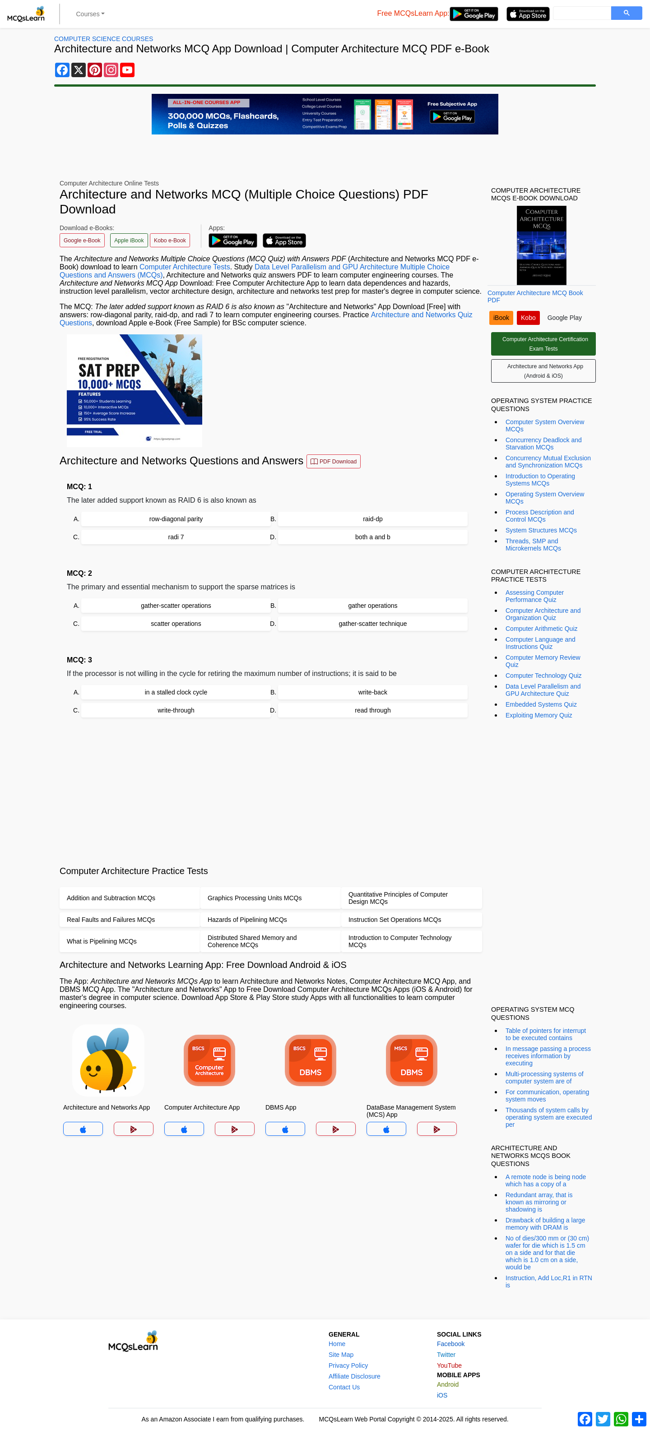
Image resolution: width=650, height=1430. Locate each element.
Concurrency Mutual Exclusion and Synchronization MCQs (548, 461)
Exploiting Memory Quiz (539, 715)
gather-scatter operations (176, 605)
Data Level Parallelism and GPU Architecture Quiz (543, 690)
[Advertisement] (271, 791)
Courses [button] (88, 14)
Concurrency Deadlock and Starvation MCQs (544, 443)
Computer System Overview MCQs (545, 425)
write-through (176, 710)
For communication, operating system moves (547, 1095)
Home (337, 1343)
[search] (581, 13)
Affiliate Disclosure (355, 1376)
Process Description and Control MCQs (540, 516)
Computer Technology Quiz (544, 675)
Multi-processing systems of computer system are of (545, 1077)
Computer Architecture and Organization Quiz (543, 614)
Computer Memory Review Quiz (543, 661)
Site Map (341, 1354)
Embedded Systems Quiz (541, 704)
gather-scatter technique (373, 623)
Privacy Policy (348, 1365)
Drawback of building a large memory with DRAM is (545, 1224)
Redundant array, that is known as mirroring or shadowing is (539, 1202)
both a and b (372, 537)
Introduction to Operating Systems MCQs (540, 479)
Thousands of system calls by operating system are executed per (549, 1117)
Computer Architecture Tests (184, 267)
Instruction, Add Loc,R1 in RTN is (549, 1281)
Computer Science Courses (103, 38)
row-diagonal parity (176, 519)
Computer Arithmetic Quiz (542, 628)
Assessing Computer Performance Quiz (535, 596)
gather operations (373, 605)
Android (448, 1384)
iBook (501, 317)
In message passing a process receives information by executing (548, 1056)
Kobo (528, 317)
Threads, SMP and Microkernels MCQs (533, 544)
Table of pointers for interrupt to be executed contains (546, 1034)
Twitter (446, 1354)
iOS (442, 1395)
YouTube (449, 1365)
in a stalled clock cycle (176, 692)
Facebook (450, 1343)
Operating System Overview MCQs (545, 498)
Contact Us (344, 1387)
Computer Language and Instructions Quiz (541, 643)
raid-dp (373, 519)
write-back (372, 692)
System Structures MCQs (541, 530)
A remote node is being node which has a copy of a (546, 1180)
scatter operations (176, 623)
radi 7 (176, 537)
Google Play (565, 317)
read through (372, 710)
